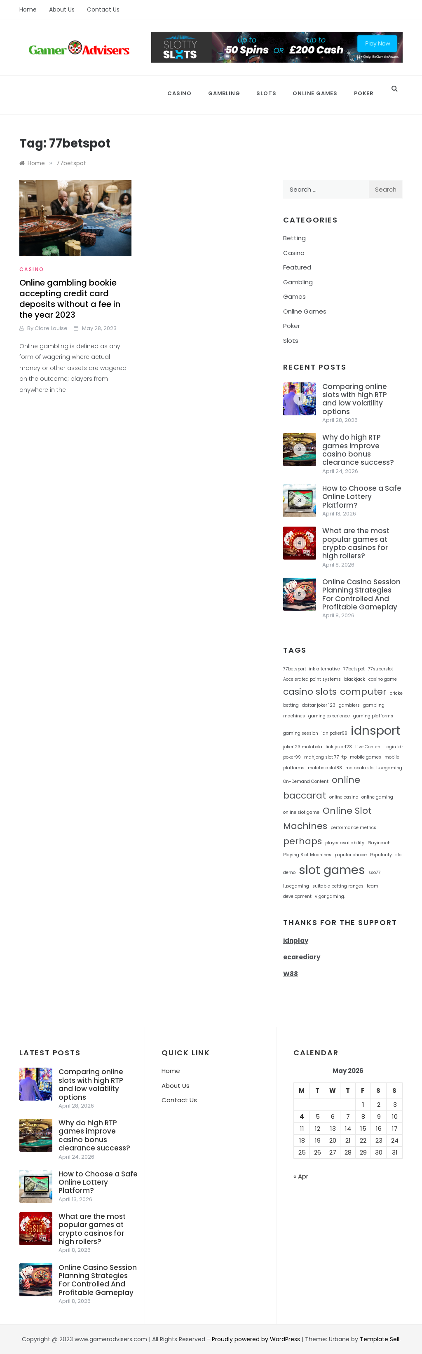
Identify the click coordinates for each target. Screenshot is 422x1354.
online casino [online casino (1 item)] (343, 797)
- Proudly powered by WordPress (254, 1339)
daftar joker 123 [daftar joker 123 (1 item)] (318, 705)
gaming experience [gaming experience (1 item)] (329, 716)
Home (28, 9)
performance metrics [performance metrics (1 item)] (353, 828)
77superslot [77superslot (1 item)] (380, 669)
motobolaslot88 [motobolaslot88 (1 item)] (325, 768)
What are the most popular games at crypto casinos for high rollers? (355, 543)
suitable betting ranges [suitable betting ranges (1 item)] (337, 886)
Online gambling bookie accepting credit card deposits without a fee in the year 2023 (69, 299)
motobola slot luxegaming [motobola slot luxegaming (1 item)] (373, 768)
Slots (266, 93)
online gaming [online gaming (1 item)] (377, 797)
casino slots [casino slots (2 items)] (310, 691)
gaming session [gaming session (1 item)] (300, 733)
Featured (297, 267)
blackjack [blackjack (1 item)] (354, 679)
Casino (179, 93)
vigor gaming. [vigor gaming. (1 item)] (330, 896)
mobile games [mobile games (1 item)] (365, 757)
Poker (364, 93)
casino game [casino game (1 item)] (382, 679)
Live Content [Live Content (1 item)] (368, 747)
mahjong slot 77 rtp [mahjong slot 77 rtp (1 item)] (325, 757)
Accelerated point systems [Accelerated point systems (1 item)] (312, 679)
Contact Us (103, 9)
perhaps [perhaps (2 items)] (302, 841)
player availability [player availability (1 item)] (344, 843)
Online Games (315, 93)
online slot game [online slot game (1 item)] (301, 812)
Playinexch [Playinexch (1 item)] (379, 843)
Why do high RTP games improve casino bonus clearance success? (358, 449)
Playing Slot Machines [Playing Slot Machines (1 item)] (307, 855)
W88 (290, 974)
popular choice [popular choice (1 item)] (351, 855)
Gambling (224, 93)
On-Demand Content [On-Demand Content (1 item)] (305, 781)
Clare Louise (51, 328)
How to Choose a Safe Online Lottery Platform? (361, 496)
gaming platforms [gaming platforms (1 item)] (373, 716)
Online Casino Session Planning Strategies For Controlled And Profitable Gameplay (361, 594)
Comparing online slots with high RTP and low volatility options (354, 399)
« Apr (300, 1176)
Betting (294, 238)
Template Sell (379, 1339)
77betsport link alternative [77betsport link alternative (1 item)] (311, 669)
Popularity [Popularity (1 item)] (381, 855)
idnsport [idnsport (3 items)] (376, 730)
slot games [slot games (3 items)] (332, 869)
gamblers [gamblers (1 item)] (349, 705)
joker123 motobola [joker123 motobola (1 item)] (302, 747)
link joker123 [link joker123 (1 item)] (339, 747)
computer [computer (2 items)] (363, 691)
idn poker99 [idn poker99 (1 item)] (334, 733)
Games (294, 296)
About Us (62, 9)
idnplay (295, 940)
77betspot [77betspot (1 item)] (354, 669)
